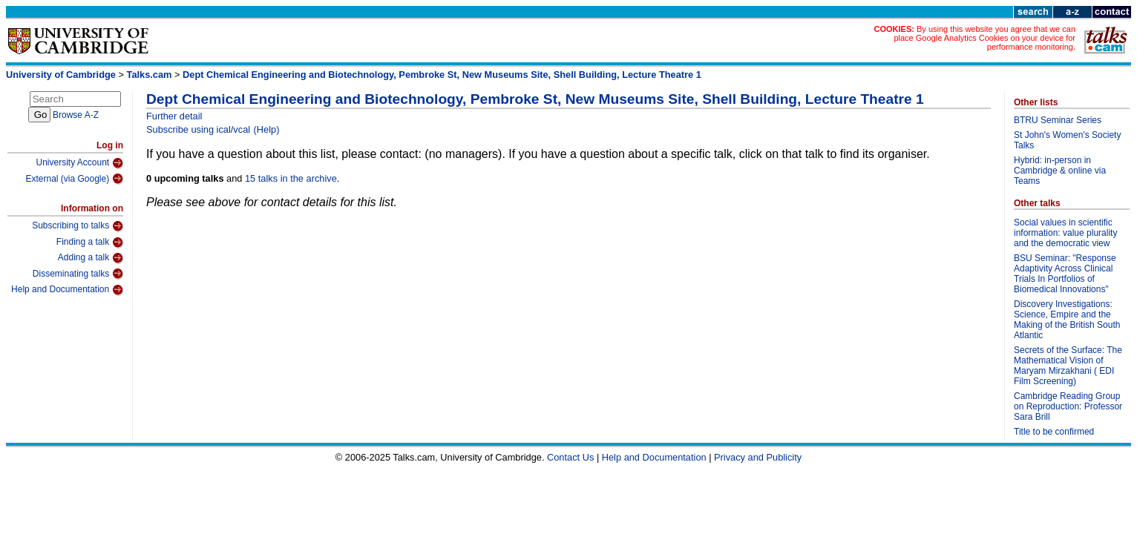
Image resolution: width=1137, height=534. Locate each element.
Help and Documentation (67, 290)
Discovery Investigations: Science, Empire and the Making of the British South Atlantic (1067, 319)
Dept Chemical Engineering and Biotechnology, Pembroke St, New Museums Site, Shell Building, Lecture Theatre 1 (442, 74)
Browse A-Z (76, 115)
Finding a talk (89, 242)
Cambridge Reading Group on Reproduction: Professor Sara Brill (1068, 406)
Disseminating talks (78, 274)
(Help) (267, 129)
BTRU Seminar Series (1057, 120)
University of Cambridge (61, 74)
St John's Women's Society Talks (1067, 140)
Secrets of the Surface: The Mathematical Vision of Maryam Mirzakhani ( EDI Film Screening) (1068, 365)
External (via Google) (74, 179)
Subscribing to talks (77, 226)
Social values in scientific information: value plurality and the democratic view (1065, 232)
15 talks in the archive (291, 178)
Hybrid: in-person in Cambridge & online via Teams (1060, 170)
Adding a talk (90, 258)
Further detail (174, 116)
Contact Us (570, 457)
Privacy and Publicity (758, 457)
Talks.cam (149, 74)
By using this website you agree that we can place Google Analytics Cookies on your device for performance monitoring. (984, 37)
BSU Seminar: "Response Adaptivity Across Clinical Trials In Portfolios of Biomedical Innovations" (1065, 273)
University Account (79, 163)
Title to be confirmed (1054, 431)
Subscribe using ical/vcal (198, 129)
